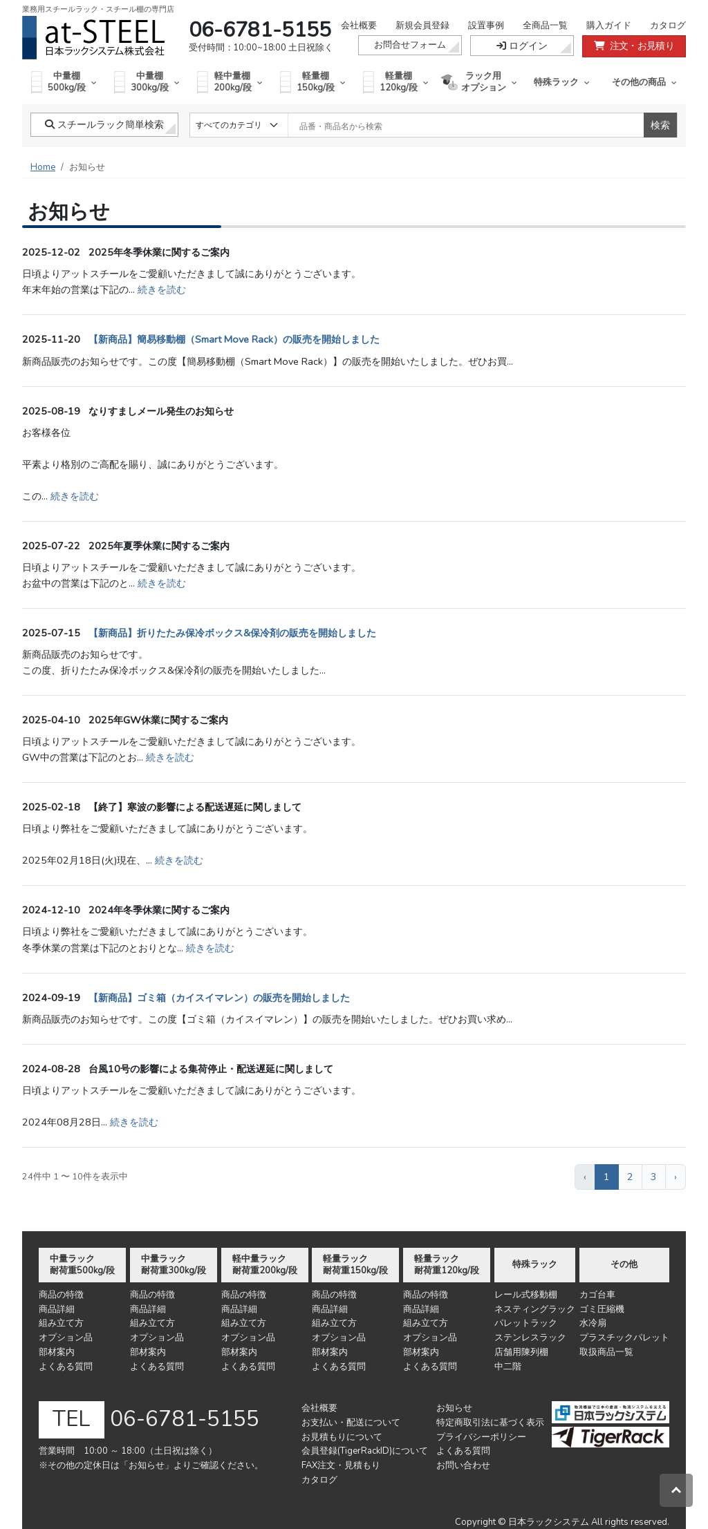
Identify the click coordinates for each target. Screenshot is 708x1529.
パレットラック (525, 1323)
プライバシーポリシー (481, 1437)
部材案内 (57, 1352)
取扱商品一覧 (606, 1352)
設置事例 (486, 25)
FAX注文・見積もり (340, 1465)
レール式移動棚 (525, 1295)
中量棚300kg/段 (147, 82)
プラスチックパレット (624, 1337)
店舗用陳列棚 (521, 1352)
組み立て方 (61, 1323)
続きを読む (162, 289)
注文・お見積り (634, 46)
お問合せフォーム (410, 45)
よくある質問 (66, 1366)
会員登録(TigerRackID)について (364, 1451)
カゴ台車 (597, 1295)
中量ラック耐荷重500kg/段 (82, 1265)
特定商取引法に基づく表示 (490, 1422)
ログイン (522, 46)
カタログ (668, 25)
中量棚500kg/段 (64, 82)
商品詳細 (57, 1309)
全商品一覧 (545, 25)
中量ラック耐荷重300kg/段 (173, 1265)
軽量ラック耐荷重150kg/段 (355, 1265)
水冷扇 (592, 1323)
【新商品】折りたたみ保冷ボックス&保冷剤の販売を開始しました (232, 633)
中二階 (507, 1366)
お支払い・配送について (350, 1422)
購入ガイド (608, 25)
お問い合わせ (463, 1465)
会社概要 (359, 25)
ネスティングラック (534, 1309)
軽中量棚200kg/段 (230, 82)
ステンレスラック (530, 1337)
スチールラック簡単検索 (104, 124)
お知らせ (454, 1408)
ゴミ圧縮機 (601, 1309)
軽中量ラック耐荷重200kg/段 (264, 1265)
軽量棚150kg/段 (313, 82)
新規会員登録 (422, 25)
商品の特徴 (61, 1295)
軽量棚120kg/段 (396, 82)
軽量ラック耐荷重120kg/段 (446, 1265)
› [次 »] (675, 1177)
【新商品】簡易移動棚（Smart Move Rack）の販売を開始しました (234, 339)
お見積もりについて (341, 1437)
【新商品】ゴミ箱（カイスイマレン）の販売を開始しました (219, 998)
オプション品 (66, 1337)
